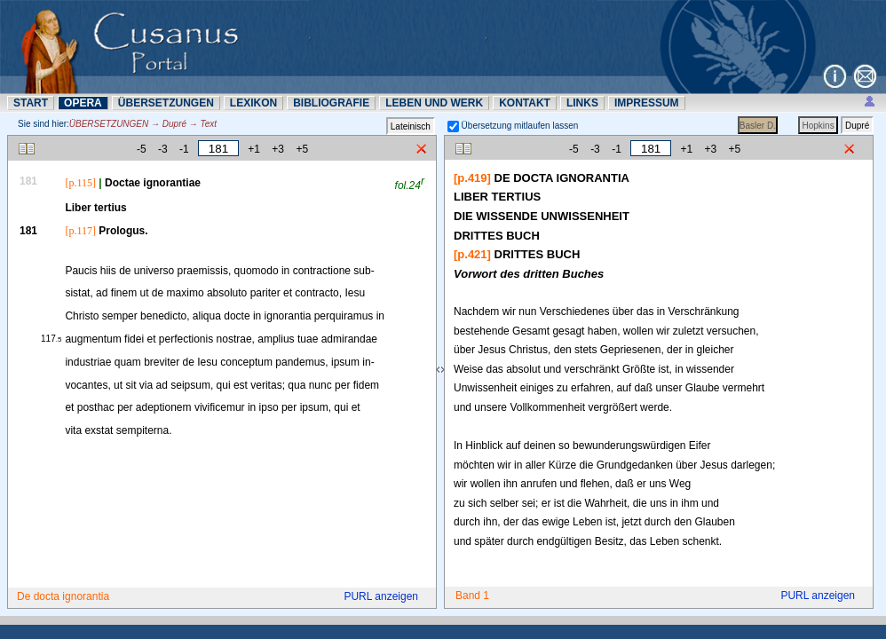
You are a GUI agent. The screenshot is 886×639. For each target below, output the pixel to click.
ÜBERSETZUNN (166, 103)
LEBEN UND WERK (434, 103)
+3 (278, 149)
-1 (184, 149)
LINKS (582, 103)
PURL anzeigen (381, 596)
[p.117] (80, 231)
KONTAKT (524, 103)
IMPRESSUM (646, 103)
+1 (254, 149)
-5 (141, 149)
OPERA (83, 103)
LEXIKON (253, 103)
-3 (163, 149)
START (30, 103)
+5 (302, 149)
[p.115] (80, 183)
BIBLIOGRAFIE (331, 103)
